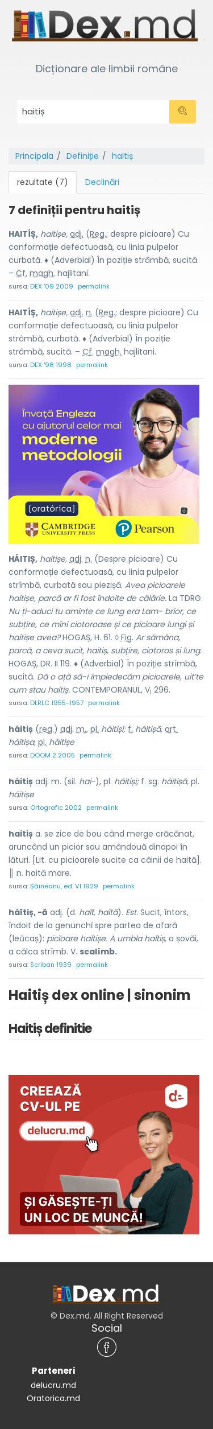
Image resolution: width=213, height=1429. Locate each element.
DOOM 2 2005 (52, 755)
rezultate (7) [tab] (42, 182)
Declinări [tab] (102, 182)
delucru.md (53, 1385)
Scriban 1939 (51, 964)
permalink (94, 286)
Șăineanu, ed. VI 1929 (64, 886)
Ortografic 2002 (56, 807)
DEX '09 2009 (51, 286)
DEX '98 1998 (51, 364)
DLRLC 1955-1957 (56, 702)
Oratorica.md (53, 1398)
